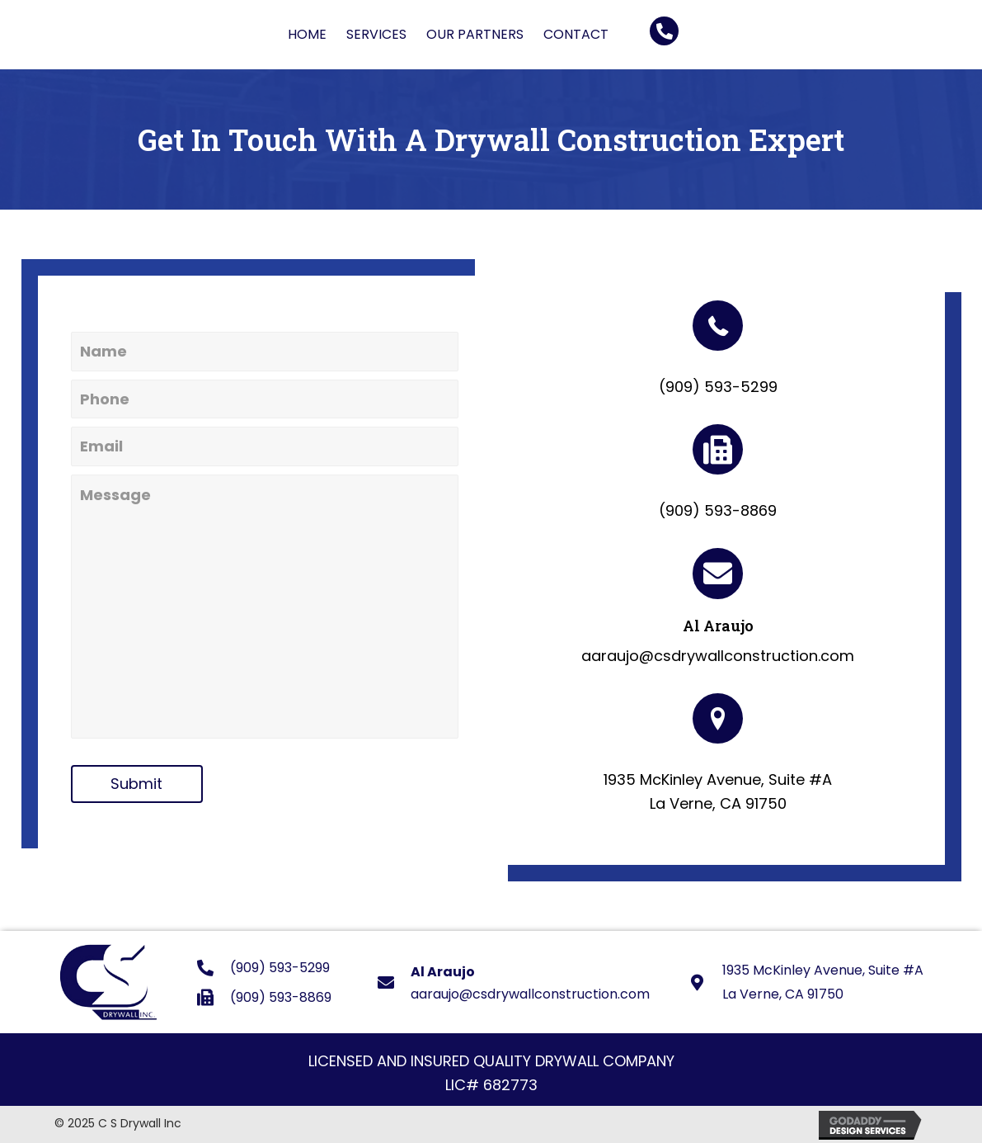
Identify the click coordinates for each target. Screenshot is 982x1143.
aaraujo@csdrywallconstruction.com (717, 655)
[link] (307, 35)
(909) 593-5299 (718, 386)
